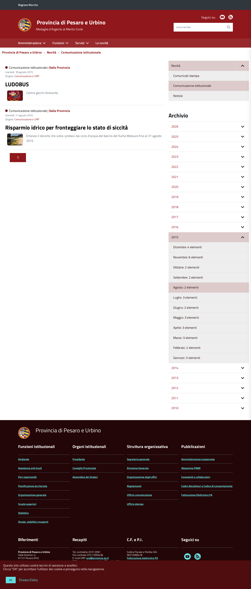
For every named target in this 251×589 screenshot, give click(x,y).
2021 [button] (174, 176)
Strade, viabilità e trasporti (33, 522)
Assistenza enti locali (30, 468)
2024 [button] (174, 146)
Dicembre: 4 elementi (187, 247)
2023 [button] (174, 156)
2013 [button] (174, 377)
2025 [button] (174, 136)
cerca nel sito (183, 27)
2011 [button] (174, 398)
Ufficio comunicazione (139, 495)
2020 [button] (174, 186)
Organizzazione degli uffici (142, 477)
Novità (51, 52)
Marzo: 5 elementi (185, 337)
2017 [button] (174, 217)
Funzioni (58, 43)
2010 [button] (174, 408)
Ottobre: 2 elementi (186, 267)
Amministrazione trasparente (198, 459)
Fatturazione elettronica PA (142, 558)
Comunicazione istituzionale (81, 52)
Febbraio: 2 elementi (187, 347)
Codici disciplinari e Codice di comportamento (207, 486)
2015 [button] (174, 237)
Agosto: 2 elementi (186, 287)
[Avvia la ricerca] (228, 27)
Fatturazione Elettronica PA (196, 495)
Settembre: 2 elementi (188, 277)
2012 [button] (174, 388)
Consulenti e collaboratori (195, 477)
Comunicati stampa (186, 75)
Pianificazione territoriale (32, 486)
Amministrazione (29, 43)
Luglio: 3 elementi (185, 297)
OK (10, 580)
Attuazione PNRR (190, 468)
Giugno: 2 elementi (186, 307)
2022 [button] (174, 166)
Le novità (102, 43)
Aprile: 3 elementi (185, 327)
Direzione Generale (138, 468)
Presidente (79, 459)
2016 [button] (174, 227)
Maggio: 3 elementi (186, 317)
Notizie (178, 95)
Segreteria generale (138, 459)
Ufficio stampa (135, 504)
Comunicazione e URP (26, 76)
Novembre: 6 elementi (188, 257)
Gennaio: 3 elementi (186, 357)
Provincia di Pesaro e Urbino (71, 22)
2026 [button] (174, 126)
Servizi (79, 43)
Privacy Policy (28, 579)
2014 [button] (174, 368)
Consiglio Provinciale (84, 468)
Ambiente (23, 459)
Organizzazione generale (32, 495)
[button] (242, 66)
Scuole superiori (27, 504)
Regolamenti (134, 486)
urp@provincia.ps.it (97, 558)
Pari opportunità (27, 477)
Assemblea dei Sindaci (85, 477)
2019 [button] (174, 197)
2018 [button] (174, 207)
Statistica (23, 513)
